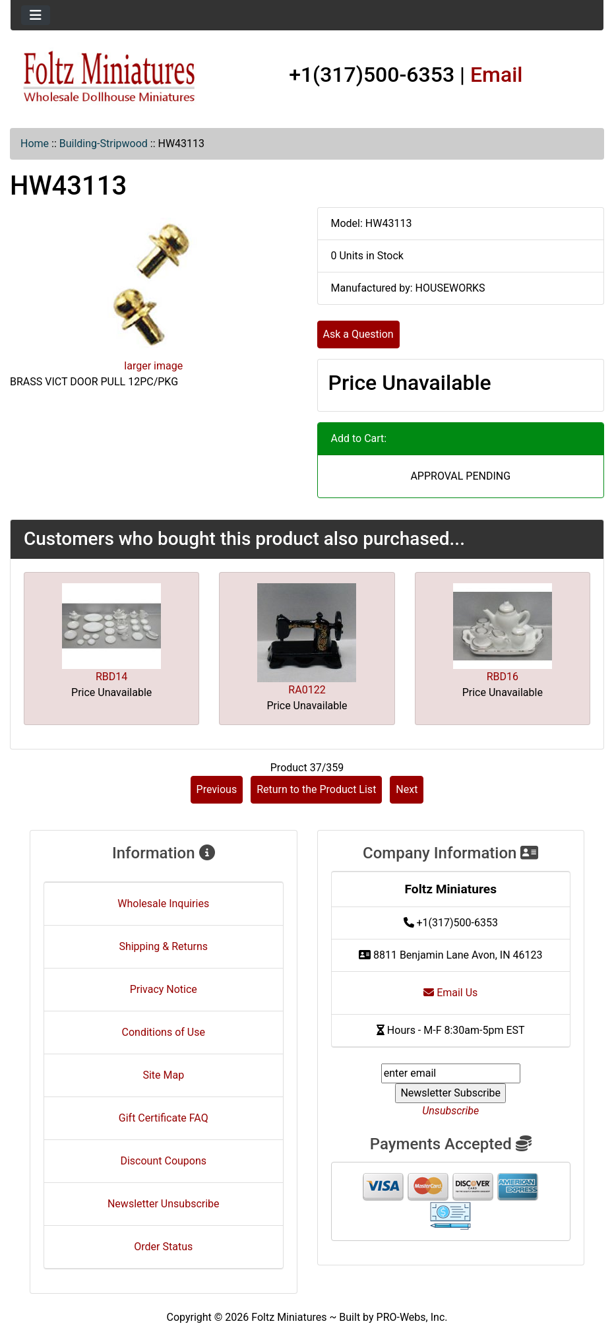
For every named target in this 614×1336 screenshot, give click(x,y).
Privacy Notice (163, 989)
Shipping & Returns (163, 946)
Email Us (450, 992)
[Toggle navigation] (35, 15)
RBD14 (111, 676)
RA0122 (306, 690)
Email (496, 74)
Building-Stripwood (103, 143)
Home (34, 143)
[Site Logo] (109, 77)
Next (406, 789)
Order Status (163, 1246)
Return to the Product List (316, 789)
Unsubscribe (450, 1110)
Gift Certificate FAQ (163, 1118)
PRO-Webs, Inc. (412, 1317)
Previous (217, 789)
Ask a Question (358, 334)
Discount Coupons (163, 1161)
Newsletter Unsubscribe (163, 1203)
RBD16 (502, 676)
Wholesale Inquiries (163, 903)
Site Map (163, 1075)
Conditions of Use (163, 1032)
